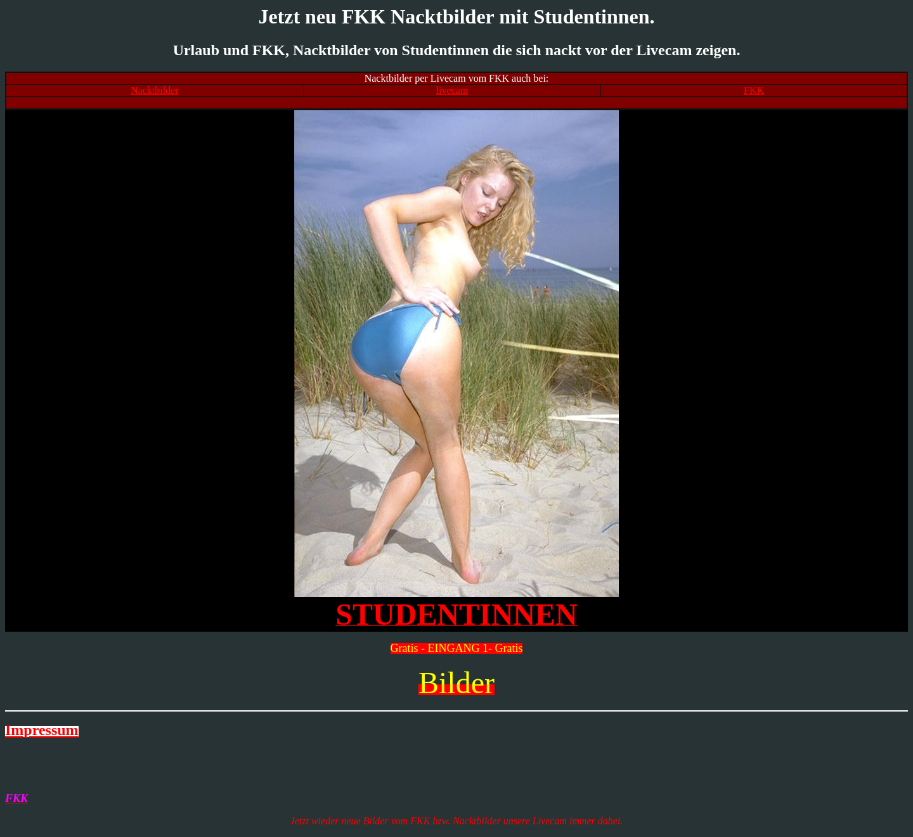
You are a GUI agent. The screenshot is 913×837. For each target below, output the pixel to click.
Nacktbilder (155, 90)
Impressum (42, 730)
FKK (754, 90)
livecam (452, 90)
